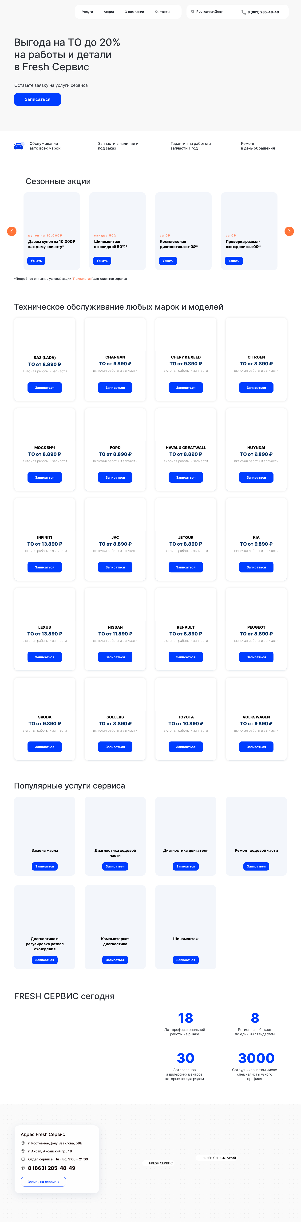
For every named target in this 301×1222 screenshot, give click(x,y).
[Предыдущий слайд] (11, 231)
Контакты (162, 12)
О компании (134, 12)
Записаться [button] (38, 99)
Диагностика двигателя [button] (185, 850)
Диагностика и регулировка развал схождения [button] (45, 943)
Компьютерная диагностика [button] (115, 941)
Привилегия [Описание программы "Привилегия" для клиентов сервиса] (82, 278)
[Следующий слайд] (289, 231)
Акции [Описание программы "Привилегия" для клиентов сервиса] (109, 12)
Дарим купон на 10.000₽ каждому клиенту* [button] (51, 244)
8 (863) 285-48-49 (51, 1168)
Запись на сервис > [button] (43, 1182)
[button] (110, 244)
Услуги (87, 12)
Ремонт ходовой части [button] (256, 850)
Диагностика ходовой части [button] (115, 853)
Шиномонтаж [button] (186, 938)
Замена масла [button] (45, 850)
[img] (81, 1048)
